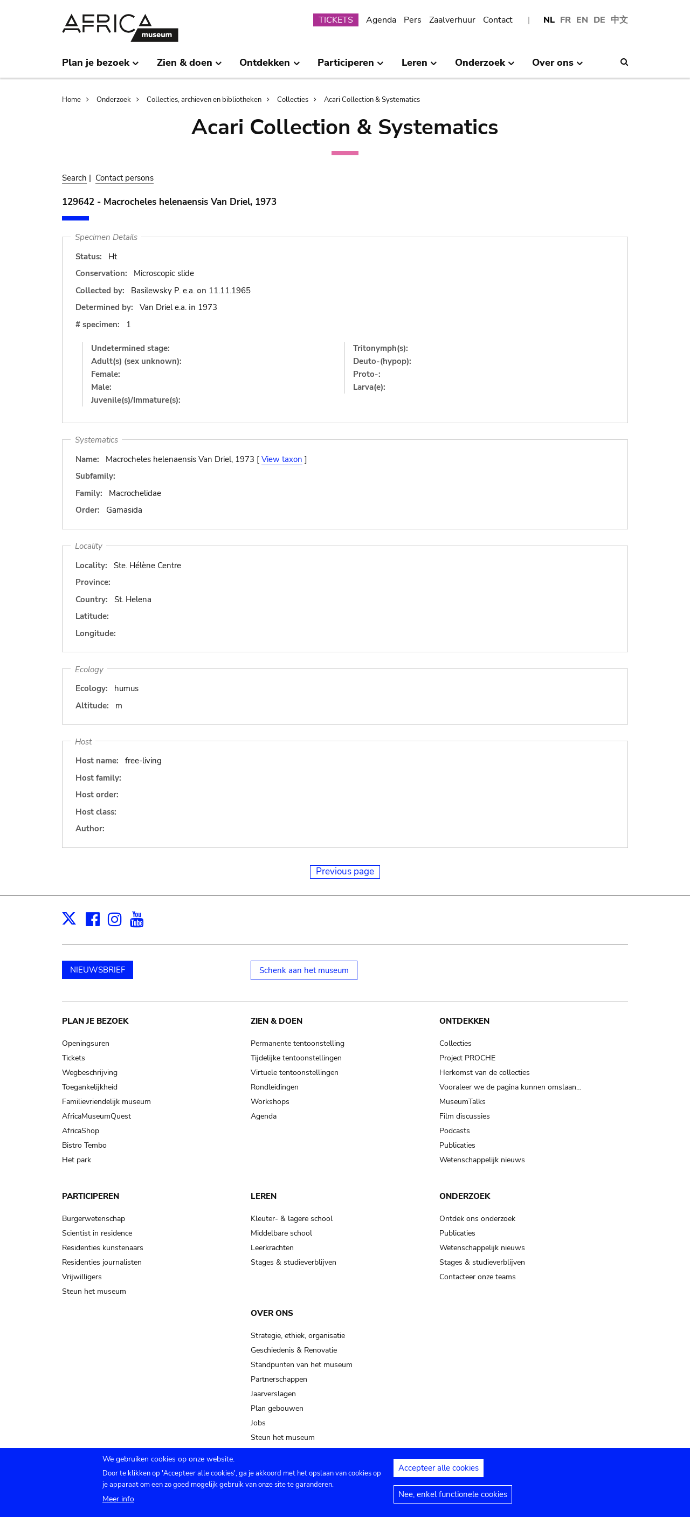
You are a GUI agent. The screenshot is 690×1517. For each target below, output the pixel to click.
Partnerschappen (279, 1379)
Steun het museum (94, 1291)
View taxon (281, 459)
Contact (498, 20)
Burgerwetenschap (93, 1218)
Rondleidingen (275, 1087)
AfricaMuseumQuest (96, 1116)
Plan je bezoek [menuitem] (100, 67)
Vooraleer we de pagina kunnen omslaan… (510, 1087)
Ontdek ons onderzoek (477, 1218)
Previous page (345, 871)
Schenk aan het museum (304, 970)
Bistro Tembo (84, 1145)
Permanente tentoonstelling (297, 1043)
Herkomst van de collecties (484, 1072)
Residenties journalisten (102, 1262)
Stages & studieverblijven (293, 1262)
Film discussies (464, 1116)
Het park (76, 1160)
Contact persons (124, 178)
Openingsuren (85, 1043)
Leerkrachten (272, 1248)
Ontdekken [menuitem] (269, 67)
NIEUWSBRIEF (97, 969)
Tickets (73, 1058)
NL (549, 20)
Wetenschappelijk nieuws (482, 1160)
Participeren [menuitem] (351, 67)
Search (74, 178)
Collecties (292, 100)
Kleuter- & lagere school (292, 1218)
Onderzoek (113, 100)
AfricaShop (80, 1131)
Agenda (381, 20)
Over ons (272, 1313)
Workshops (270, 1102)
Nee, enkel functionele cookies (452, 1498)
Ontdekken (464, 1021)
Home (71, 100)
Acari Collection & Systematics (372, 100)
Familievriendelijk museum (106, 1102)
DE (599, 20)
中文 (619, 20)
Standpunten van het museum (302, 1365)
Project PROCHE (467, 1058)
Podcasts (454, 1131)
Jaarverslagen (273, 1394)
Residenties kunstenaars (102, 1248)
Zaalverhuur (452, 20)
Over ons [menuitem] (557, 67)
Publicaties (457, 1145)
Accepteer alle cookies (438, 1472)
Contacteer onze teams (477, 1277)
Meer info (118, 1503)
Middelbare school (281, 1233)
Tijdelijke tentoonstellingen (296, 1058)
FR (565, 20)
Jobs (258, 1423)
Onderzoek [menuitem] (485, 67)
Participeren (90, 1196)
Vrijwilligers (82, 1277)
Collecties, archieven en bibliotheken (204, 100)
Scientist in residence (97, 1233)
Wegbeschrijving (90, 1072)
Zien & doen (276, 1021)
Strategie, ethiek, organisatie (298, 1335)
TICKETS (336, 20)
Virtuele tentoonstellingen (295, 1072)
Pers (413, 20)
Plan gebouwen (277, 1408)
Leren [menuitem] (419, 67)
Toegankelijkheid (90, 1087)
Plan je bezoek (95, 1021)
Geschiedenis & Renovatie (294, 1350)
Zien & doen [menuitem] (189, 67)
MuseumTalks (462, 1102)
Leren (264, 1196)
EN (582, 20)
